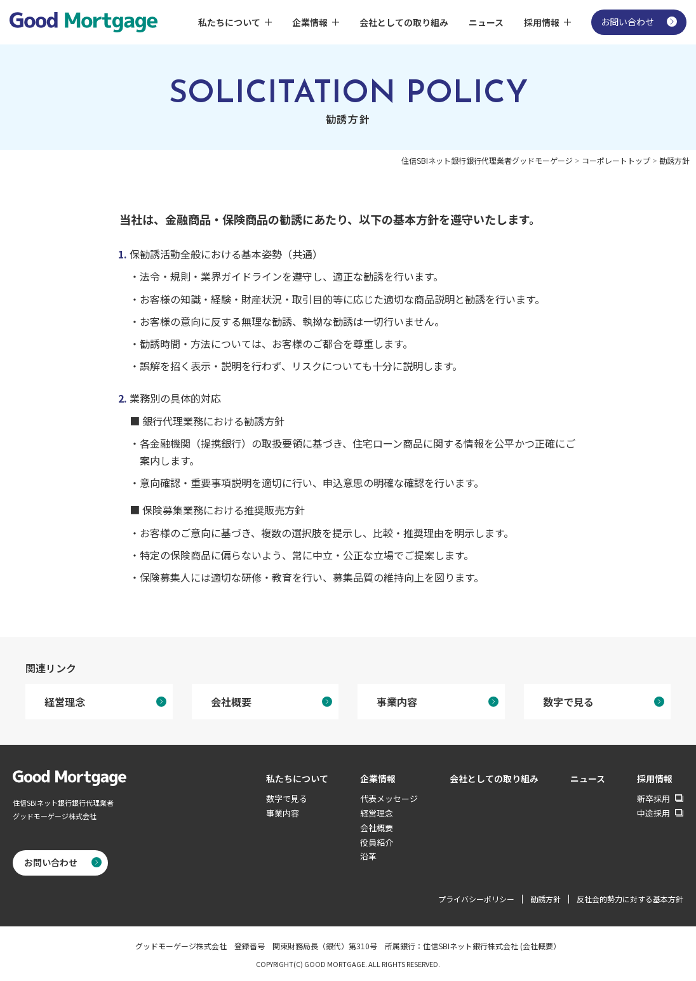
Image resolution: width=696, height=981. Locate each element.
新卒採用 (653, 799)
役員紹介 (376, 842)
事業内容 (397, 701)
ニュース (486, 22)
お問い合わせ (627, 21)
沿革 (368, 856)
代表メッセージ (389, 798)
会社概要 (231, 701)
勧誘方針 (545, 898)
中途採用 (653, 813)
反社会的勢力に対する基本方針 (630, 898)
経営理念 (64, 701)
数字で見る (568, 701)
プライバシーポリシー (476, 898)
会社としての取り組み (403, 22)
